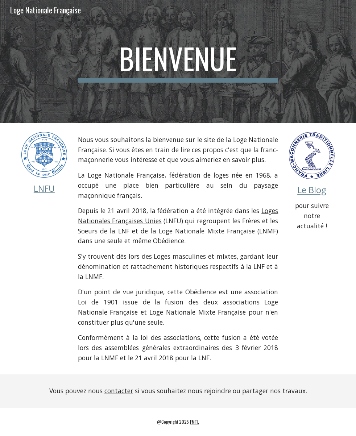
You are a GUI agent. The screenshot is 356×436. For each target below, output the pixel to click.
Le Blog (311, 190)
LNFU (44, 188)
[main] (178, 62)
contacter (118, 390)
